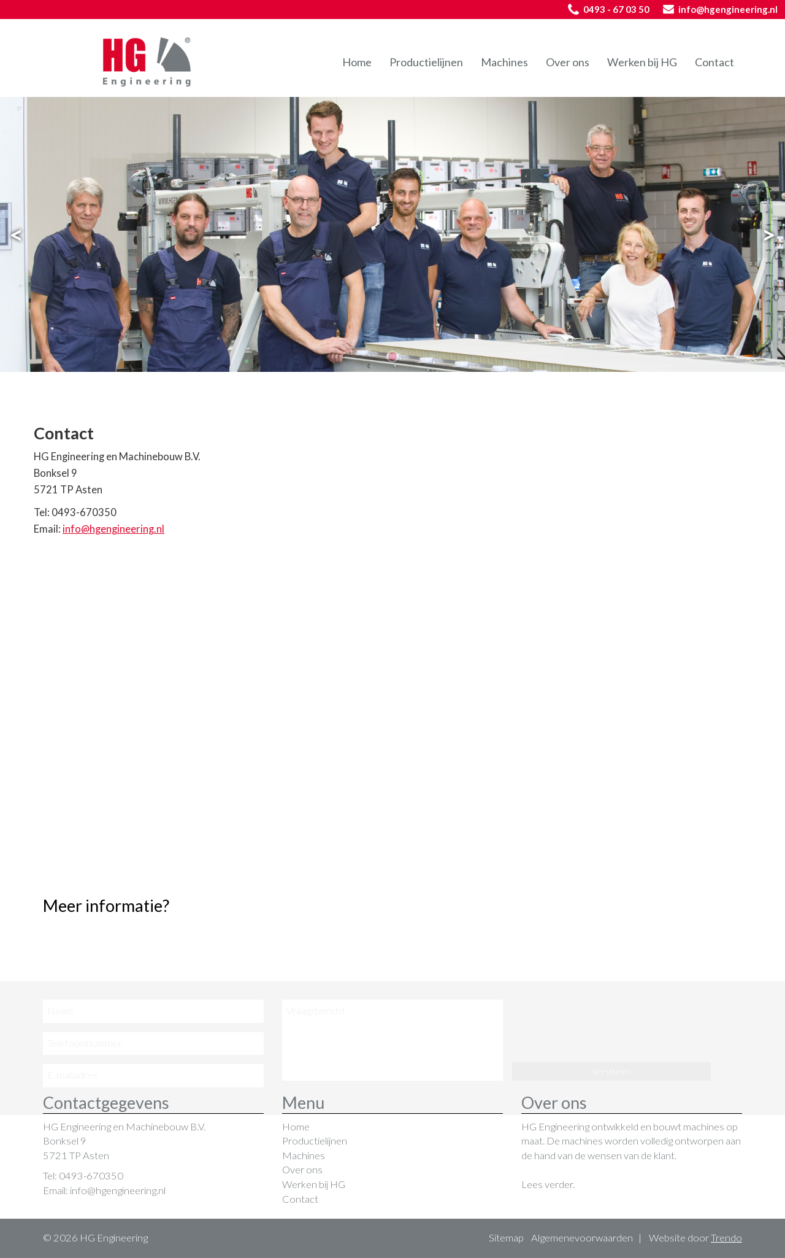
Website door (695, 1238)
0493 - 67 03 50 (608, 9)
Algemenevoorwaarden (582, 1238)
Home (357, 62)
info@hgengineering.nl (720, 9)
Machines (504, 62)
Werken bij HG (642, 62)
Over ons (567, 62)
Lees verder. (548, 1184)
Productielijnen (426, 62)
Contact (714, 62)
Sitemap (506, 1238)
